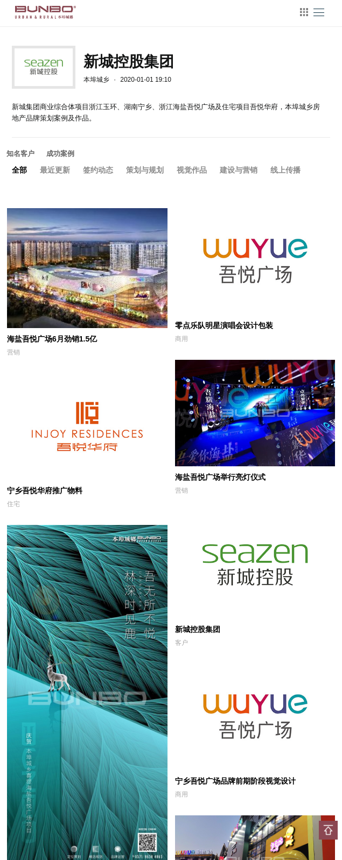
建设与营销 (238, 170)
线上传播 (285, 170)
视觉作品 (192, 170)
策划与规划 (145, 170)
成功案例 (60, 154)
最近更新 (55, 170)
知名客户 (20, 154)
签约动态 (98, 170)
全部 (19, 170)
